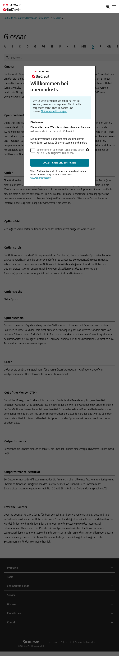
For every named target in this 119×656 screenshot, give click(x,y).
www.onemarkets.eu (40, 177)
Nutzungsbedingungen (54, 111)
